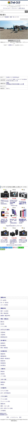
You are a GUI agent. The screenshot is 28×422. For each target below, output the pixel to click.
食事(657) (3, 343)
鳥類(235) (3, 360)
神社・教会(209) (4, 313)
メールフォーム (14, 417)
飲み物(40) (3, 345)
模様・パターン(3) (5, 406)
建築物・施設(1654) (5, 315)
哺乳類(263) (3, 356)
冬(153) (2, 324)
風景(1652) (3, 297)
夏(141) (2, 321)
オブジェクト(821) (5, 329)
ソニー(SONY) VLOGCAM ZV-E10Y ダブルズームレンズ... (13, 241)
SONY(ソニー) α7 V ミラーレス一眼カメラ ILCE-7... (23, 241)
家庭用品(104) (4, 337)
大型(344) (3, 332)
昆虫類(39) (3, 363)
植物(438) (3, 353)
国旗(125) (3, 403)
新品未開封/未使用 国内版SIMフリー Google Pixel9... (23, 221)
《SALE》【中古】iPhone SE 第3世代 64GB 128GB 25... (4, 221)
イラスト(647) (4, 396)
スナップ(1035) (4, 304)
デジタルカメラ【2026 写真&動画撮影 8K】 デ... (23, 202)
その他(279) (3, 387)
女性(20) (3, 373)
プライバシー (14, 8)
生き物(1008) (4, 351)
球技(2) (2, 384)
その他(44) (3, 410)
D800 (14, 79)
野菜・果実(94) (4, 347)
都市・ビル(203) (4, 311)
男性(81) (3, 371)
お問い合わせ (22, 8)
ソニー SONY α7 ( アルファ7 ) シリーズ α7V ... (4, 241)
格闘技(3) (3, 382)
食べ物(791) (3, 340)
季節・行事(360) (4, 319)
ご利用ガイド (11, 45)
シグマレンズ (19, 79)
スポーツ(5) (3, 379)
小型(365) (3, 334)
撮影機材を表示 (3, 414)
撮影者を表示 (3, 413)
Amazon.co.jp (14, 205)
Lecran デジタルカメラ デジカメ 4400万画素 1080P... (13, 202)
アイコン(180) (4, 399)
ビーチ (11, 77)
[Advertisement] (14, 61)
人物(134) (3, 368)
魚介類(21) (3, 365)
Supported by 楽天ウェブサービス (14, 225)
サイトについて (7, 8)
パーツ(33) (3, 376)
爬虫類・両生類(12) (5, 358)
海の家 (7, 77)
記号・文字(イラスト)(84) (7, 408)
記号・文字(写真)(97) (5, 393)
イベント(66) (4, 326)
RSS (8, 417)
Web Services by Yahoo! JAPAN (14, 245)
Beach (17, 77)
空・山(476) (3, 300)
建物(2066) (3, 308)
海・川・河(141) (4, 302)
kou (7, 88)
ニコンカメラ (9, 79)
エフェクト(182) (4, 390)
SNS (20, 417)
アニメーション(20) (5, 401)
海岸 (15, 77)
